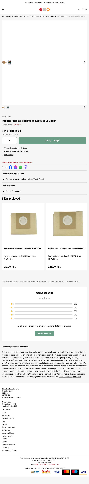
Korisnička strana (8, 426)
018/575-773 (32, 3)
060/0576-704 (59, 3)
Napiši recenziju (44, 340)
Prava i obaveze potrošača (70, 384)
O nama (4, 449)
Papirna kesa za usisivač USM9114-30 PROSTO (66, 256)
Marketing (5, 455)
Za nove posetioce (8, 434)
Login (4, 420)
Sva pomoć (6, 437)
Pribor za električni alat (31, 16)
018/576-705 (50, 3)
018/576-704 (40, 3)
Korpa (4, 429)
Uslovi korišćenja (8, 440)
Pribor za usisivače (48, 16)
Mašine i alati (18, 16)
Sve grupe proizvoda (9, 458)
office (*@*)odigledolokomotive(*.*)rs (46, 471)
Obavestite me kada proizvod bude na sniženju (17, 169)
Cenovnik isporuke (8, 452)
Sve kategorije (6, 16)
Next (84, 62)
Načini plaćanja (7, 443)
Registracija (6, 423)
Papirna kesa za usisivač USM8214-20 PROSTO (22, 256)
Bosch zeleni (6, 124)
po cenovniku (22, 158)
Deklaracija (8, 162)
